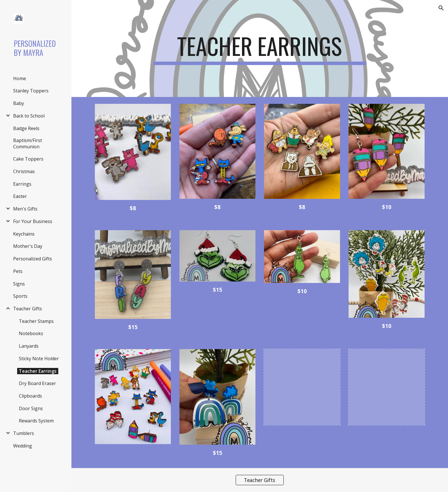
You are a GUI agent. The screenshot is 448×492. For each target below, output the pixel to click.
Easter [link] (20, 196)
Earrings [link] (22, 184)
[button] (441, 8)
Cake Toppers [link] (28, 159)
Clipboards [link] (30, 396)
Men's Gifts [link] (25, 209)
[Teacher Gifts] (259, 480)
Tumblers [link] (23, 433)
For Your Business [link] (32, 221)
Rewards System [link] (36, 421)
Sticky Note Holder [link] (39, 358)
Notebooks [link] (31, 333)
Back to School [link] (29, 116)
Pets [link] (18, 271)
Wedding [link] (22, 446)
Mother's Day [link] (27, 246)
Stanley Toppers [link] (31, 91)
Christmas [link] (24, 171)
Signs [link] (19, 284)
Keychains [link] (24, 234)
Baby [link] (18, 103)
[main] (259, 48)
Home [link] (19, 78)
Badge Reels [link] (26, 128)
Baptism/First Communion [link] (27, 143)
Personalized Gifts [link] (32, 259)
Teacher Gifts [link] (27, 308)
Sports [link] (20, 296)
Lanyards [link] (29, 346)
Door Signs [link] (31, 408)
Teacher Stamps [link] (36, 321)
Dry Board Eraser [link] (37, 383)
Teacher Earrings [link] (38, 371)
